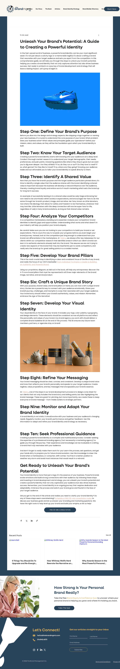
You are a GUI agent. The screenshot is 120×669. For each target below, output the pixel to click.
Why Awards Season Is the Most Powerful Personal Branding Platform (94, 562)
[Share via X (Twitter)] (26, 521)
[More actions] (98, 35)
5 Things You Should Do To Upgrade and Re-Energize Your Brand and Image (24, 562)
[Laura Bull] (25, 548)
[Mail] (34, 635)
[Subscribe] (78, 650)
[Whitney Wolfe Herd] (60, 548)
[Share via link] (37, 521)
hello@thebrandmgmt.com (48, 635)
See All (108, 535)
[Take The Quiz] (64, 608)
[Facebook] (37, 649)
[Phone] (34, 640)
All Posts (12, 21)
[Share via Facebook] (21, 521)
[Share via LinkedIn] (32, 521)
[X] (44, 649)
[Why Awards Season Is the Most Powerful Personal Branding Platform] (95, 548)
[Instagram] (34, 649)
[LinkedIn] (41, 649)
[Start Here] (111, 9)
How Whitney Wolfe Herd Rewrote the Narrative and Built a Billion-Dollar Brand (59, 562)
